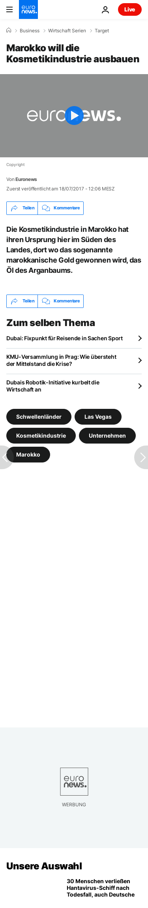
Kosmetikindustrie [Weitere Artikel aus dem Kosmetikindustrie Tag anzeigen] (41, 435)
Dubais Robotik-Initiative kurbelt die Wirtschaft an (52, 386)
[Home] (8, 30)
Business (29, 30)
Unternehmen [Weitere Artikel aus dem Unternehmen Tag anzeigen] (107, 435)
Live (129, 9)
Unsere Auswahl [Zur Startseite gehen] (44, 866)
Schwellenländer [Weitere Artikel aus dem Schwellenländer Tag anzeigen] (39, 416)
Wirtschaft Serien (67, 30)
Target (102, 30)
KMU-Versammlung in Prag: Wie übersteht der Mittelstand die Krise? (61, 360)
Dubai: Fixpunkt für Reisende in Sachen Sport (64, 338)
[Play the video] (74, 115)
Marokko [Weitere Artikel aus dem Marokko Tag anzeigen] (28, 454)
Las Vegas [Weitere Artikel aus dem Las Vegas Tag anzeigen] (98, 416)
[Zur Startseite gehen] (28, 9)
